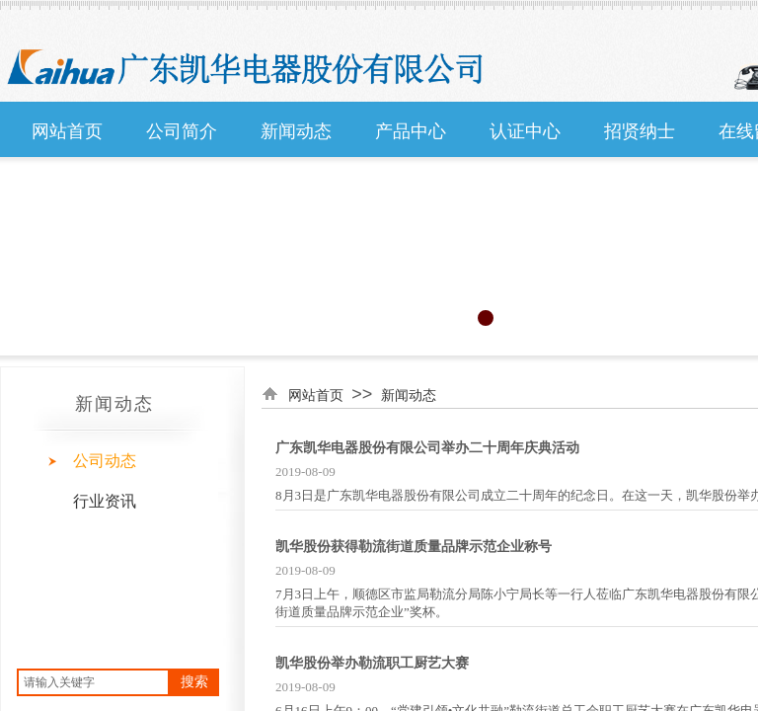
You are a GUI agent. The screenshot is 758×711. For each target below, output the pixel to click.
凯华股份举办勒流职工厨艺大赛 (372, 663)
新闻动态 (296, 131)
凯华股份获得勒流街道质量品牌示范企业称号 (413, 546)
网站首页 (67, 131)
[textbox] (93, 682)
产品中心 (410, 131)
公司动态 (104, 460)
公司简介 (181, 131)
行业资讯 (104, 501)
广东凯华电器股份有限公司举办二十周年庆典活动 (427, 447)
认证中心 (525, 131)
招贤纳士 (639, 131)
